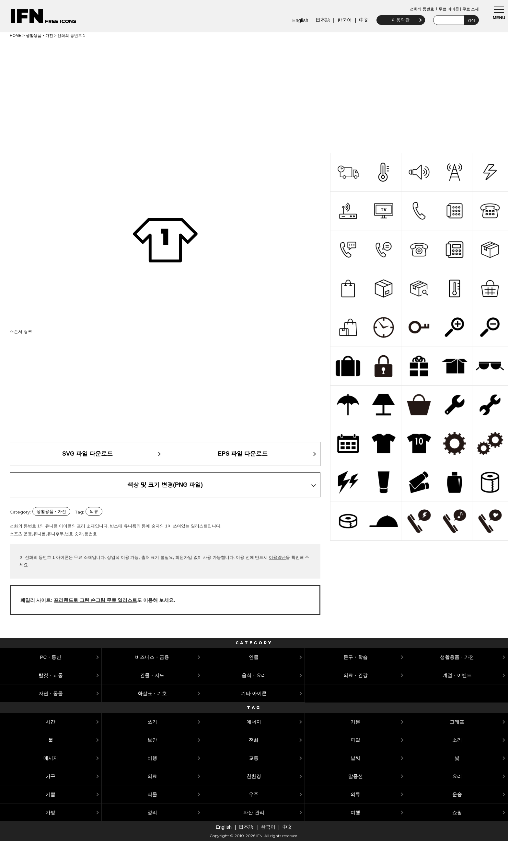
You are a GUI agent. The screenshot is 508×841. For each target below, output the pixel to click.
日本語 (321, 20)
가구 (50, 776)
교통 (254, 758)
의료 (152, 776)
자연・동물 (51, 693)
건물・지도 (152, 675)
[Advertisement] (254, 94)
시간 (50, 722)
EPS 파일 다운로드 (243, 453)
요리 (457, 776)
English (299, 20)
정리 (152, 812)
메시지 (50, 758)
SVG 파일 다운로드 (87, 453)
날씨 (355, 758)
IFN (27, 16)
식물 (152, 794)
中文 (363, 20)
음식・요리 (254, 675)
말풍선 (355, 776)
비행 (152, 758)
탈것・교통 (51, 675)
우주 (254, 794)
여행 (355, 812)
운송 (457, 794)
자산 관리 (253, 812)
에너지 (254, 722)
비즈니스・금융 (152, 657)
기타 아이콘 (254, 693)
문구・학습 (355, 657)
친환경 (254, 776)
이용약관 (400, 19)
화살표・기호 (152, 693)
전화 (254, 740)
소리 (457, 740)
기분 (355, 722)
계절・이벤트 (457, 675)
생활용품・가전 (39, 35)
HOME (15, 35)
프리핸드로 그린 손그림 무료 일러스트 (95, 600)
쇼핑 (457, 812)
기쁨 (50, 794)
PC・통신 (50, 657)
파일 (355, 740)
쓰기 (152, 722)
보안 (152, 740)
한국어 (343, 20)
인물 (254, 657)
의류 (94, 511)
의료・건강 (355, 675)
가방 (50, 812)
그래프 (457, 722)
